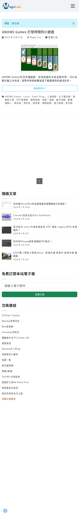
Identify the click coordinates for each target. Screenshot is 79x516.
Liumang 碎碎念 (10, 332)
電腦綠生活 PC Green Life (15, 337)
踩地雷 (36, 102)
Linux (27, 96)
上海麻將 (52, 96)
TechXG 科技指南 (11, 376)
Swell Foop (38, 96)
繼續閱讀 (39, 88)
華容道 (17, 102)
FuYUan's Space (11, 315)
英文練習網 (7, 365)
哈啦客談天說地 (10, 387)
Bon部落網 (7, 326)
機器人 (8, 102)
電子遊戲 (58, 102)
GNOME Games (13, 96)
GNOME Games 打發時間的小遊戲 (28, 31)
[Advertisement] (39, 146)
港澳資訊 (6, 343)
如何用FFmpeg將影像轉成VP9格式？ (32, 241)
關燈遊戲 (47, 102)
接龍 (51, 99)
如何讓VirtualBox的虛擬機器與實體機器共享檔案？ (40, 203)
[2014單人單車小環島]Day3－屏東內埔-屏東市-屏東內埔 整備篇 (45, 254)
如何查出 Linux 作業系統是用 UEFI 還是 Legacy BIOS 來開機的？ (45, 228)
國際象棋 (35, 99)
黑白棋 (69, 102)
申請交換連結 (9, 398)
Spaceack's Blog (11, 348)
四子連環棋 (22, 99)
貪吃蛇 (27, 102)
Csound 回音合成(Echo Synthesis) (32, 215)
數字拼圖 (61, 99)
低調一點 (6, 359)
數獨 (70, 99)
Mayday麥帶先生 (11, 320)
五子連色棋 (64, 96)
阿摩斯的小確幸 (10, 354)
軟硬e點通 (7, 371)
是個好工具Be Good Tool (15, 382)
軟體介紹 (53, 37)
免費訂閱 (39, 294)
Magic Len (35, 37)
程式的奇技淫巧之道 (12, 393)
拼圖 (44, 99)
